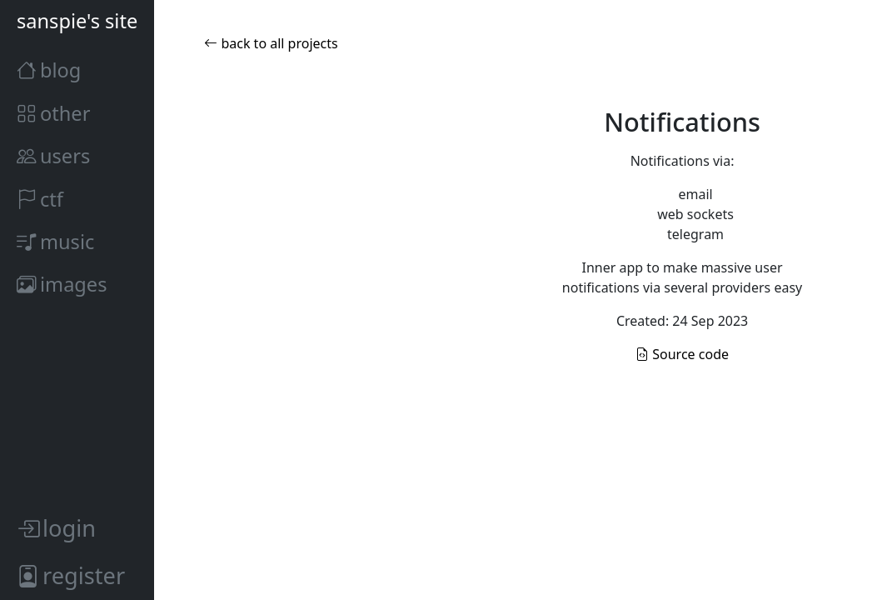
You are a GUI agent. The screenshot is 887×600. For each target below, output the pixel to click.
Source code (682, 354)
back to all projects (270, 43)
